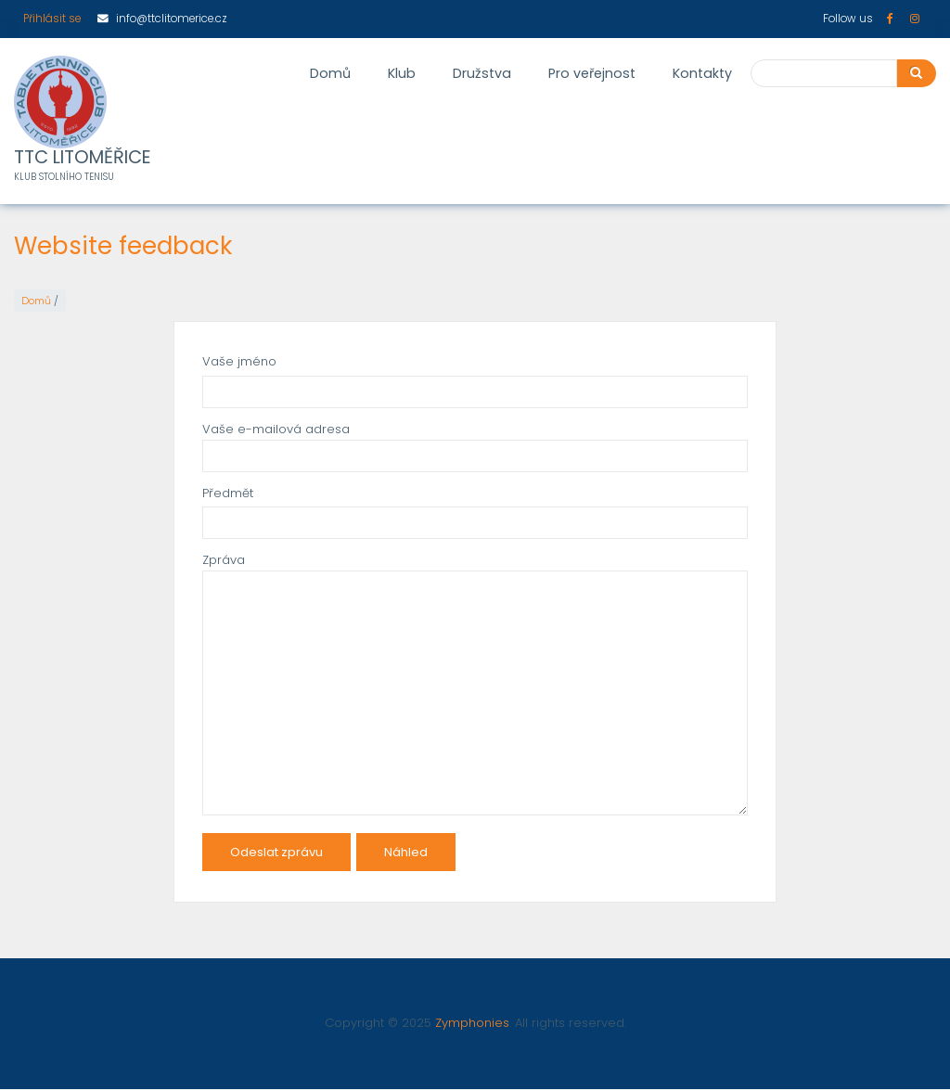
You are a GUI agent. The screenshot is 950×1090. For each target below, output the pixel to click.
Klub (402, 73)
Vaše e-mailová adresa (276, 429)
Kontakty (702, 73)
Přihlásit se (52, 18)
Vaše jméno (239, 361)
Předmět (227, 493)
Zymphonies (472, 1023)
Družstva (482, 73)
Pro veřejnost (591, 73)
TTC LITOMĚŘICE (82, 158)
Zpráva (223, 560)
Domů (330, 73)
